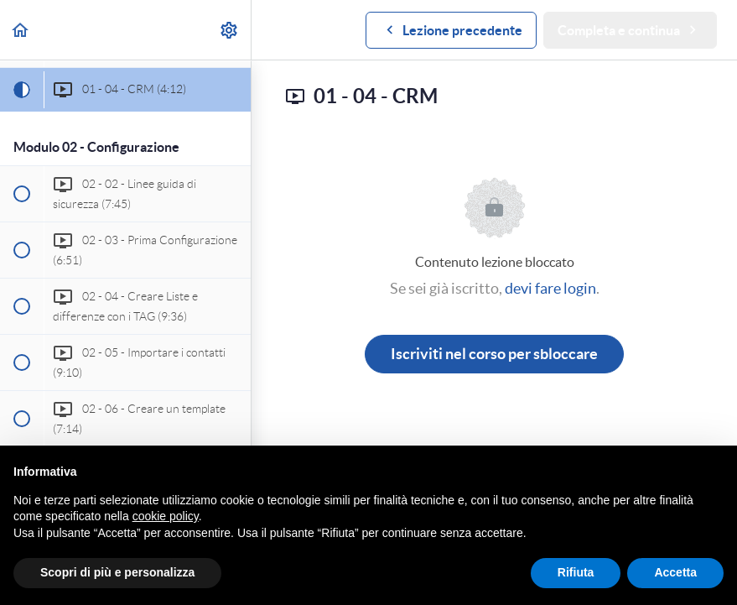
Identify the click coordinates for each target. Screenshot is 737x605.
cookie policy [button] (165, 516)
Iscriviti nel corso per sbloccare (494, 353)
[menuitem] (230, 30)
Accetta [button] (675, 572)
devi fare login (550, 288)
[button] (21, 30)
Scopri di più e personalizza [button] (117, 572)
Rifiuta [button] (576, 572)
